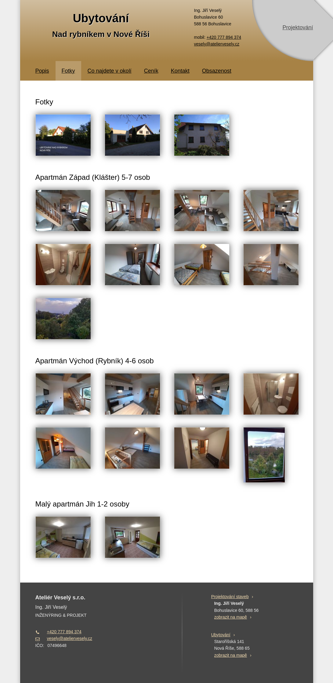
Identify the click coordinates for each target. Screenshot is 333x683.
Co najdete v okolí (110, 71)
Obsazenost (216, 71)
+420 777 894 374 (224, 37)
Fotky (68, 71)
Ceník (151, 71)
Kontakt (180, 71)
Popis (42, 71)
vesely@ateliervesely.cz (217, 44)
